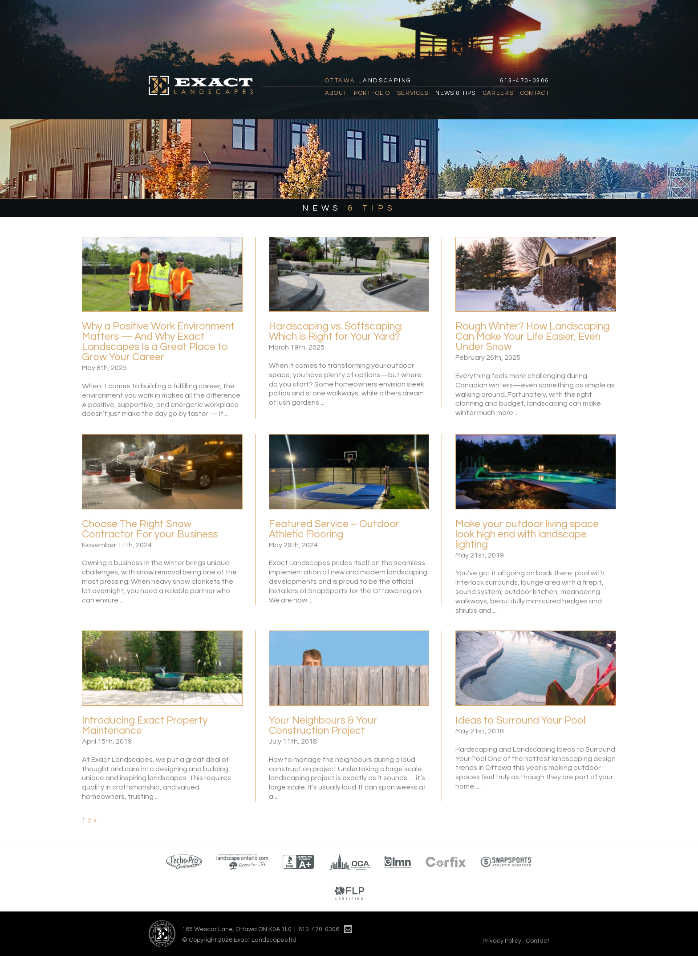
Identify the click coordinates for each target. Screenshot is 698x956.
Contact (534, 93)
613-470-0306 (524, 80)
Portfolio (372, 93)
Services (412, 93)
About (336, 93)
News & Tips (455, 93)
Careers (498, 93)
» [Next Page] (95, 821)
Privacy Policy (502, 941)
